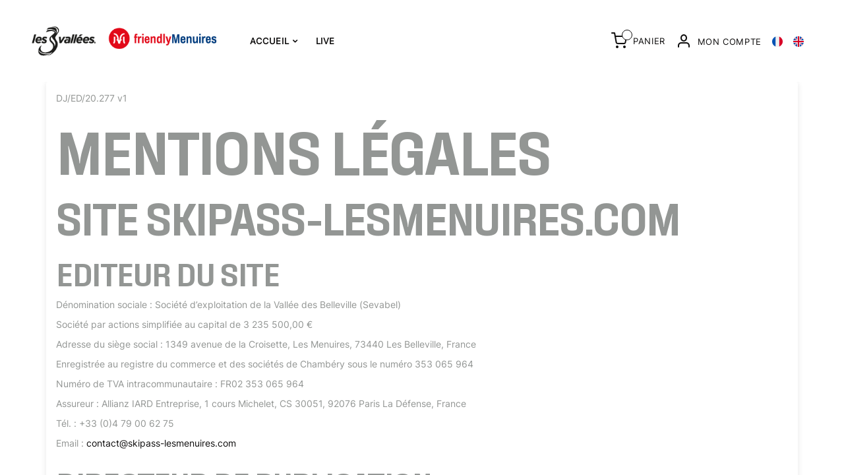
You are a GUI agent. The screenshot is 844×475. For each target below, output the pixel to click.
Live (326, 41)
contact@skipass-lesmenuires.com (161, 443)
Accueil (274, 41)
